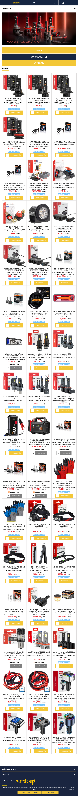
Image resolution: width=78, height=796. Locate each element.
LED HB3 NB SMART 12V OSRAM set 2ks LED (64, 440)
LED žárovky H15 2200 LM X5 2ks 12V (39, 653)
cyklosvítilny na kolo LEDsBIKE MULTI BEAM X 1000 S (14, 185)
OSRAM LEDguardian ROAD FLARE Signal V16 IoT (64, 610)
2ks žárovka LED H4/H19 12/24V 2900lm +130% (64, 99)
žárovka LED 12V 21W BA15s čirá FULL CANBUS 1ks (14, 653)
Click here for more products (11, 757)
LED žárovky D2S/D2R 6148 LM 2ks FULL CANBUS (39, 355)
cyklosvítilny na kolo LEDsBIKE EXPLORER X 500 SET (64, 142)
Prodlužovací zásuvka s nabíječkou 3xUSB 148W (39, 270)
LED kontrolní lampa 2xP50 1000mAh (64, 568)
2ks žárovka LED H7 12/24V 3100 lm (64, 355)
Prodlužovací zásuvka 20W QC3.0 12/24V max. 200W (39, 610)
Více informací (72, 788)
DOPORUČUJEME (39, 56)
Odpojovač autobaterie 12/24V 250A (64, 185)
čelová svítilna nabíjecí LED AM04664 (39, 525)
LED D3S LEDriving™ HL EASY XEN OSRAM (14, 312)
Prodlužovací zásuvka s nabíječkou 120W (64, 227)
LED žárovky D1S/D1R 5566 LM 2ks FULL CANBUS (64, 653)
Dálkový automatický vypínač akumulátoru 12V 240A (39, 185)
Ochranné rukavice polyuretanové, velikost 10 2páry (64, 483)
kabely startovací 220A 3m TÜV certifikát (14, 695)
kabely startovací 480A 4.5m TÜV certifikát (39, 695)
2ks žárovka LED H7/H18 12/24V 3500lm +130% (14, 99)
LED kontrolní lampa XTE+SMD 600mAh (39, 568)
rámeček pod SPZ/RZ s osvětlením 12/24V (14, 355)
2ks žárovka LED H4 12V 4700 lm (14, 397)
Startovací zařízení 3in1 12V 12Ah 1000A (14, 440)
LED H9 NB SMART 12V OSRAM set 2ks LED (14, 483)
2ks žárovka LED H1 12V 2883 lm (39, 397)
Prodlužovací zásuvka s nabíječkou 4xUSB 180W (14, 270)
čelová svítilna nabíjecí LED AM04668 (64, 525)
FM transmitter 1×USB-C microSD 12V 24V (64, 695)
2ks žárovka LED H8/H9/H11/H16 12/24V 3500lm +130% (14, 143)
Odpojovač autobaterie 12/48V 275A (14, 227)
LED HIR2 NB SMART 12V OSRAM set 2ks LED (39, 483)
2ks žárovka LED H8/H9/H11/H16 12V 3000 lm (64, 397)
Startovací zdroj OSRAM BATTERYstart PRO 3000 (39, 440)
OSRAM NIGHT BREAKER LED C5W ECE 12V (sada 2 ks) (14, 610)
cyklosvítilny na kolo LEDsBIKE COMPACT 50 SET (39, 142)
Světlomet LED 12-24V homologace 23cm (39, 312)
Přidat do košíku (16, 112)
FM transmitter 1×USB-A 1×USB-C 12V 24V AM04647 (39, 738)
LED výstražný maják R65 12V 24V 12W (39, 227)
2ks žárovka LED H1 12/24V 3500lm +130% (39, 99)
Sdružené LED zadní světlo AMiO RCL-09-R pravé (64, 312)
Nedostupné (16, 368)
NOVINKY (5, 69)
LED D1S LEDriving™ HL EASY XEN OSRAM (64, 270)
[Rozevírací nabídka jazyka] (34, 2)
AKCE (39, 50)
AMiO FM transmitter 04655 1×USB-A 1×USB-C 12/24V (64, 738)
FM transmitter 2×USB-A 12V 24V (14, 738)
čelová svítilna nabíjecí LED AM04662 (14, 568)
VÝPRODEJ (39, 63)
